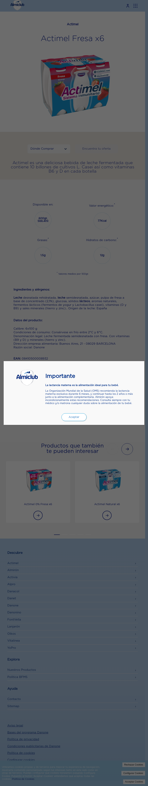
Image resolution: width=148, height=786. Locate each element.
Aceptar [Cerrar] (74, 417)
